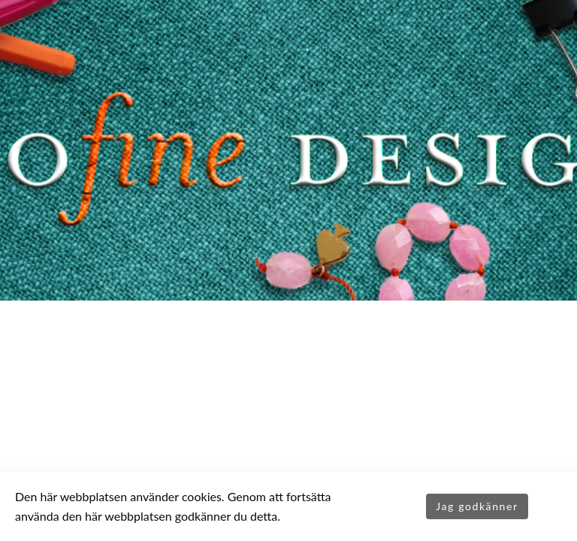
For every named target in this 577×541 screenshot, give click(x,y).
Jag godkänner (477, 506)
